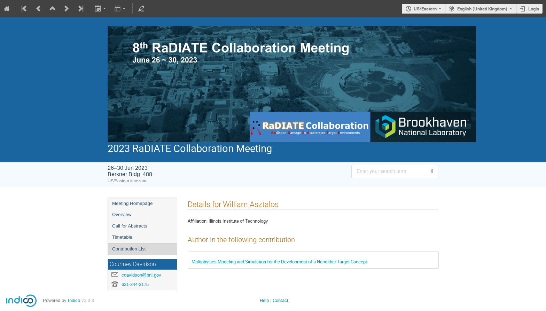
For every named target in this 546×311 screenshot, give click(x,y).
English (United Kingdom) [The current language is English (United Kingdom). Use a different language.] (482, 9)
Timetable (122, 237)
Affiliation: (198, 221)
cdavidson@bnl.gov (141, 275)
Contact (280, 300)
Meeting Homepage (132, 203)
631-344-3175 (135, 284)
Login (533, 9)
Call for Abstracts (129, 226)
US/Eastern (425, 9)
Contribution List (129, 249)
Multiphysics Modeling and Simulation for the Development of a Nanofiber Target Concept (279, 261)
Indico (74, 300)
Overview (122, 214)
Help (264, 300)
